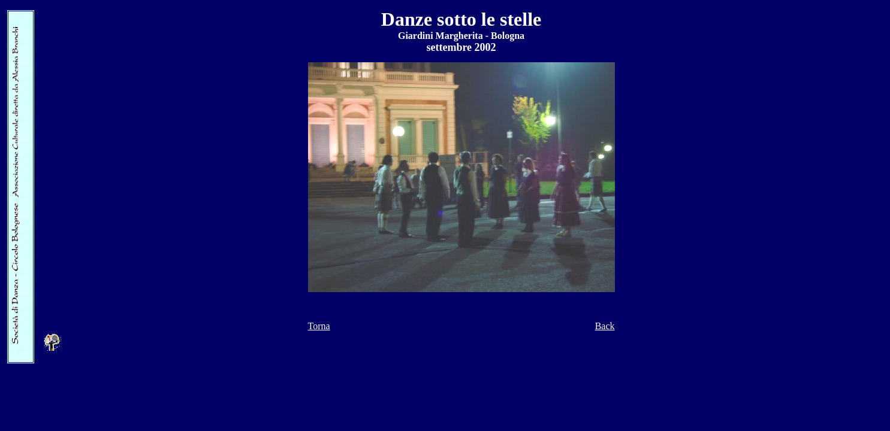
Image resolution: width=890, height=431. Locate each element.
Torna (319, 326)
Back (605, 326)
